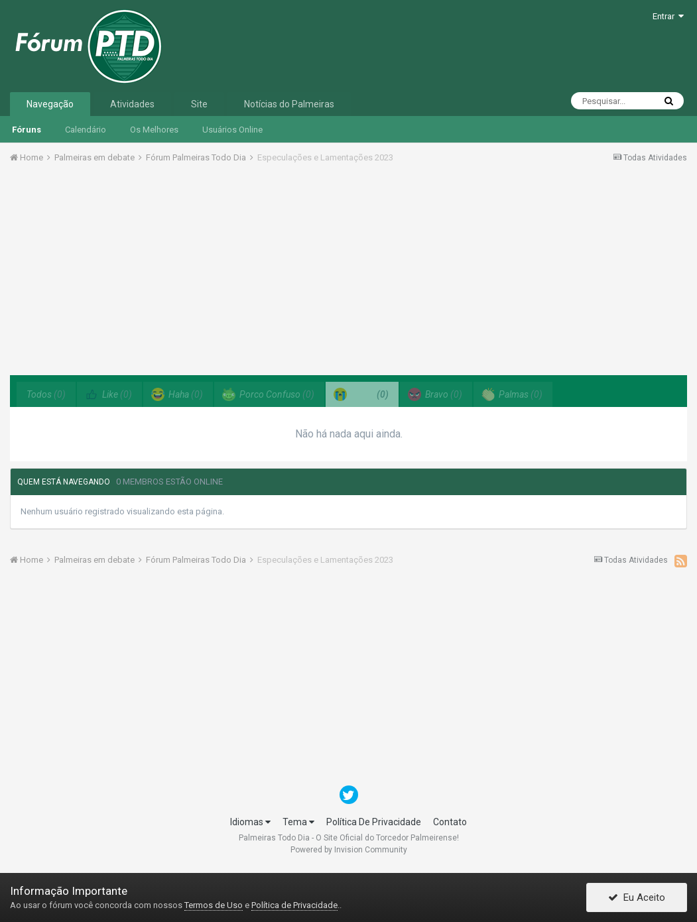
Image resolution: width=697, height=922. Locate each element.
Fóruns (26, 130)
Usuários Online (232, 130)
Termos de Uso (213, 905)
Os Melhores (154, 130)
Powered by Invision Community (348, 849)
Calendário (85, 130)
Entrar (668, 16)
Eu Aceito (636, 897)
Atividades (132, 104)
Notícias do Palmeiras (289, 104)
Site (199, 104)
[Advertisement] (348, 274)
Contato (450, 822)
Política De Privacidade (373, 822)
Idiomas (250, 822)
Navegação (50, 104)
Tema (298, 822)
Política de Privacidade (294, 905)
